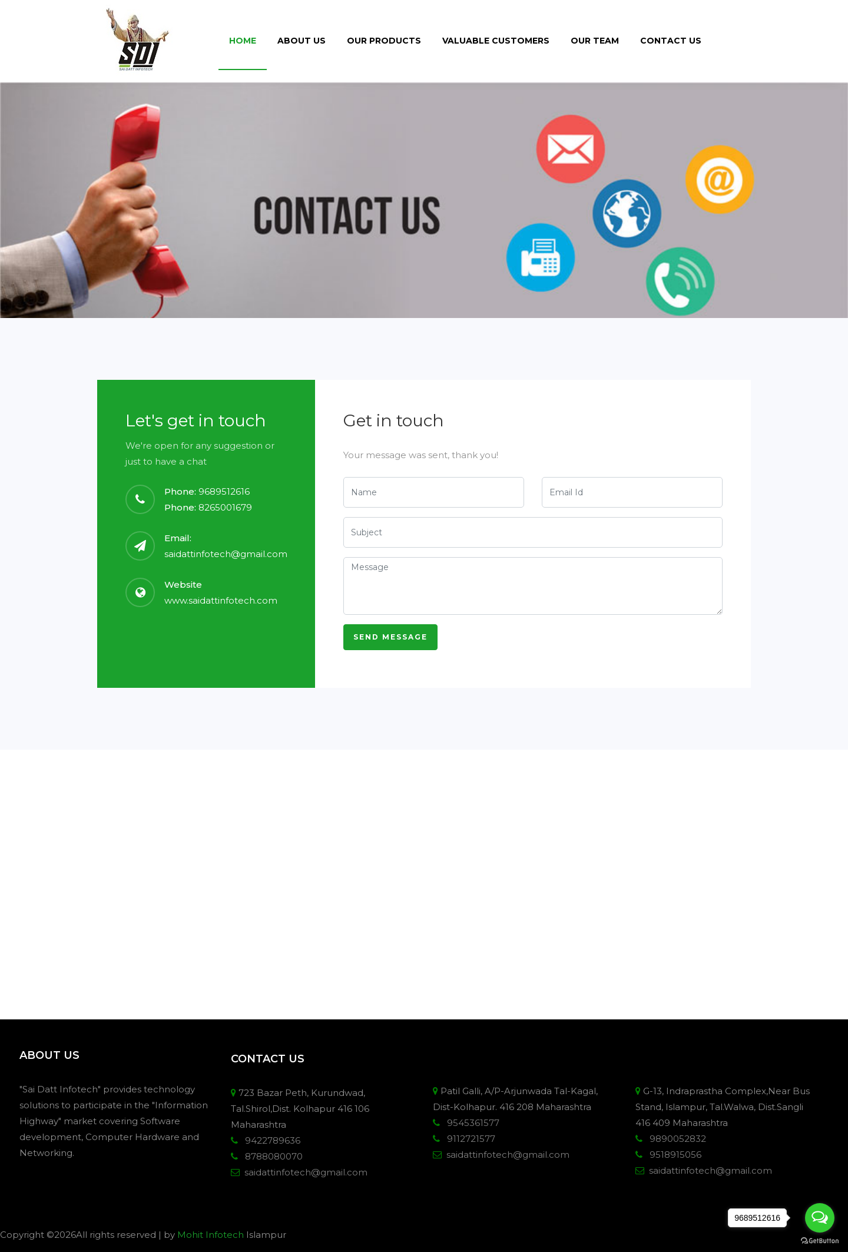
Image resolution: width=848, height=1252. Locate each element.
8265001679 (225, 507)
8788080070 (271, 1156)
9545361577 (470, 1122)
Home (242, 40)
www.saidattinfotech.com (220, 600)
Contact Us (670, 40)
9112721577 (468, 1138)
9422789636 (270, 1140)
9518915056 (673, 1154)
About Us (301, 40)
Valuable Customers (495, 40)
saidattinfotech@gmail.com (225, 553)
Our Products (384, 40)
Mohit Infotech (210, 1234)
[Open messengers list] (819, 1218)
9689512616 (224, 491)
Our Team (595, 40)
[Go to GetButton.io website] (820, 1240)
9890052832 (675, 1138)
